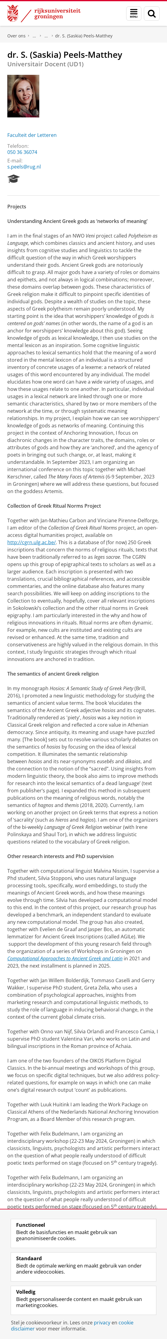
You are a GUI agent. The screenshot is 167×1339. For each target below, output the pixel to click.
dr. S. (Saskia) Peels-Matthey (83, 36)
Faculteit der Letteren (32, 135)
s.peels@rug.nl (24, 166)
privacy (102, 1322)
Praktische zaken (34, 36)
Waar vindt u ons (46, 36)
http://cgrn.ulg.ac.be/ (31, 542)
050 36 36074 (22, 152)
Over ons (16, 36)
